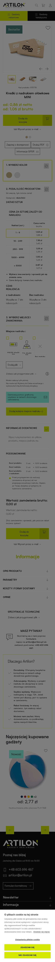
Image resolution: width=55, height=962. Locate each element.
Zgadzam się (27, 947)
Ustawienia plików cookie (27, 940)
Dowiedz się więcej (41, 932)
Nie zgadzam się (27, 955)
